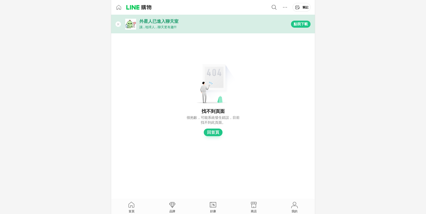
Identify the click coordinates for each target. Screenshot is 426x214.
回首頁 (213, 132)
